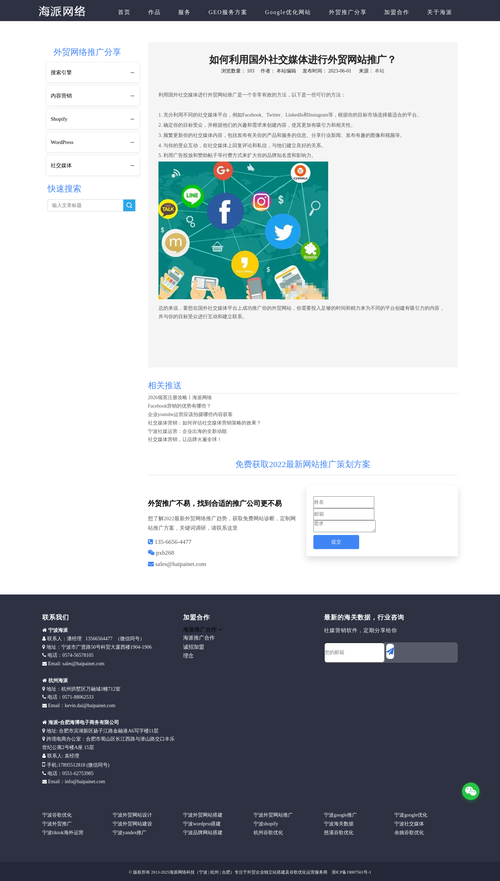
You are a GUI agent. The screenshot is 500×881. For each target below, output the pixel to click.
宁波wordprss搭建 (202, 823)
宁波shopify (266, 823)
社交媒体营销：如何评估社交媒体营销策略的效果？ (204, 423)
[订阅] (390, 651)
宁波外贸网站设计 (132, 815)
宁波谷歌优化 (57, 815)
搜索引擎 (61, 72)
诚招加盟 (193, 647)
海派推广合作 (199, 638)
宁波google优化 (410, 815)
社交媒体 (61, 165)
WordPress (62, 142)
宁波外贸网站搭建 (203, 815)
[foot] (329, 675)
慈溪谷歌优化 (339, 832)
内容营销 (61, 96)
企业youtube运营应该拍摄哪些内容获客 (190, 414)
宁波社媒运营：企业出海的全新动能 (187, 431)
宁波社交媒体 (409, 823)
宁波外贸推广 (57, 823)
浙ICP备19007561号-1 (351, 872)
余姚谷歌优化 (409, 832)
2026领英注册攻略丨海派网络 (180, 397)
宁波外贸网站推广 (273, 815)
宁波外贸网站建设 (132, 823)
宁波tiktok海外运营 (62, 832)
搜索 (129, 205)
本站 (380, 71)
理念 (188, 656)
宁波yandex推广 (129, 832)
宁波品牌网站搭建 (203, 832)
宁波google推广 (340, 815)
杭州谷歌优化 (268, 832)
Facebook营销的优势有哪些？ (179, 406)
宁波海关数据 (339, 823)
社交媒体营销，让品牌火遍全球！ (185, 439)
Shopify (59, 119)
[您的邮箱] (354, 652)
